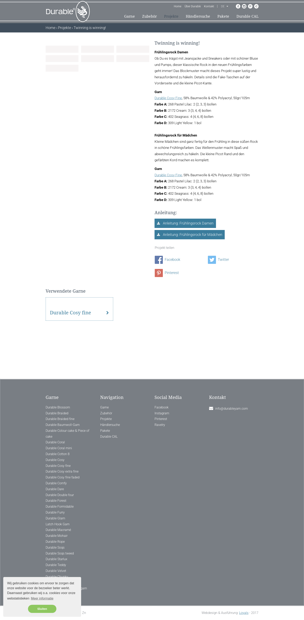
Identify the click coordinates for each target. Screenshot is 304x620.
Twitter (218, 260)
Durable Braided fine (60, 419)
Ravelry (160, 425)
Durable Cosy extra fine (62, 471)
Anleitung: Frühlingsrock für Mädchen (192, 235)
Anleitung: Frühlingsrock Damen (188, 223)
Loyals (243, 613)
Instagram (162, 413)
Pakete (223, 16)
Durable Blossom (58, 407)
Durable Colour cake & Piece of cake (67, 433)
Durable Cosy (55, 460)
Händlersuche (198, 16)
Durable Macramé (58, 530)
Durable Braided (57, 413)
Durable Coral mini (59, 448)
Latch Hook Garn (58, 524)
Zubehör (149, 16)
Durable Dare (55, 489)
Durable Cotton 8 (58, 454)
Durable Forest (56, 501)
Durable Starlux (56, 559)
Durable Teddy (56, 565)
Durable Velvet (56, 571)
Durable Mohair (57, 536)
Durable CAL (247, 16)
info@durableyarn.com (231, 408)
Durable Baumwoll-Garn (63, 425)
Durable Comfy (56, 483)
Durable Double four (60, 495)
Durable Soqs (55, 547)
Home (177, 6)
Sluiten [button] (42, 608)
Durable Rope (55, 542)
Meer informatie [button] (42, 598)
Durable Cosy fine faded (62, 477)
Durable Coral (55, 442)
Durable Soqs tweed (60, 553)
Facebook (167, 260)
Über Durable (193, 6)
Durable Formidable (60, 506)
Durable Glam (55, 518)
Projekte (171, 16)
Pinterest (167, 273)
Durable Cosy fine (70, 354)
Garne (129, 16)
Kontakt (209, 6)
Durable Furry (55, 512)
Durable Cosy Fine (168, 98)
